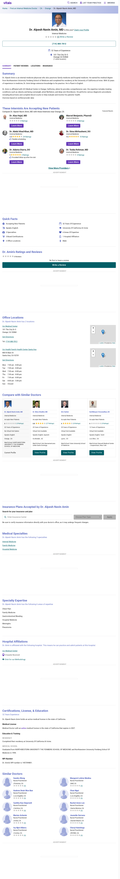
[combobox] (37, 517)
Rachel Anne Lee (77, 803)
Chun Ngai (74, 791)
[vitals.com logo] (7, 3)
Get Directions (8, 337)
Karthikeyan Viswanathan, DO (99, 412)
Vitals (113, 343)
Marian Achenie (20, 815)
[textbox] (37, 517)
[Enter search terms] (88, 517)
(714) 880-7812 (11, 341)
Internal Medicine (9, 542)
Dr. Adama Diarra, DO (20, 150)
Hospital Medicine (9, 549)
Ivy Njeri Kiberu (19, 828)
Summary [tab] (6, 66)
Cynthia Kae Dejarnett (22, 803)
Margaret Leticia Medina (80, 778)
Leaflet (101, 343)
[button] (102, 332)
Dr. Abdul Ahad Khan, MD (21, 131)
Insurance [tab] (48, 66)
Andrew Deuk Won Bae (23, 791)
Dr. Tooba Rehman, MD (77, 150)
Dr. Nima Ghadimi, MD (40, 412)
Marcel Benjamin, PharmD (79, 116)
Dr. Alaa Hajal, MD (18, 116)
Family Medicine (8, 545)
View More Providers (58, 168)
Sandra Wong (19, 778)
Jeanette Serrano (77, 815)
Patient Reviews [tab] (21, 66)
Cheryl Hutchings (77, 828)
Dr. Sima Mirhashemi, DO (78, 131)
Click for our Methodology (13, 659)
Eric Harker (65, 412)
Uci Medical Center (9, 651)
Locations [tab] (35, 66)
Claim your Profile (81, 30)
